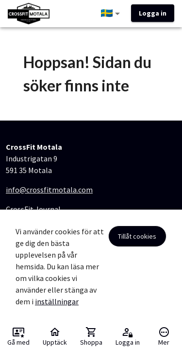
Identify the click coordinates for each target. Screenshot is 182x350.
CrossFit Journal (33, 209)
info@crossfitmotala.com (49, 189)
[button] (112, 13)
